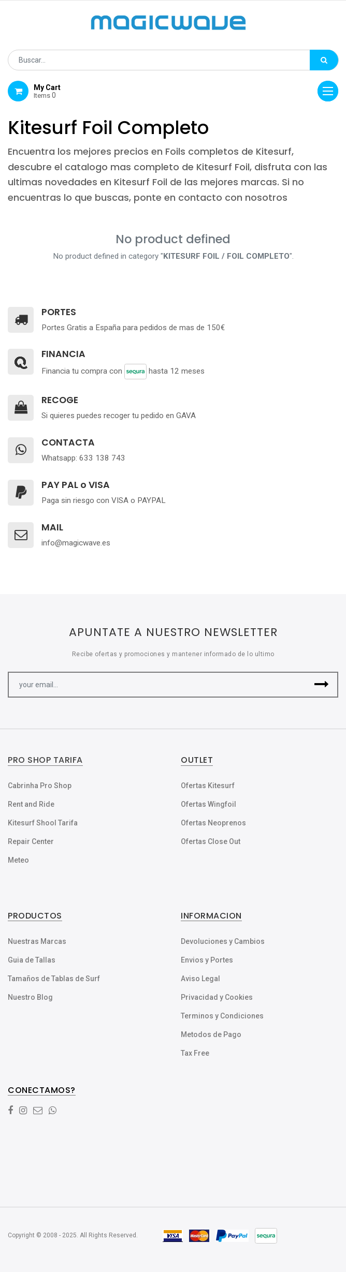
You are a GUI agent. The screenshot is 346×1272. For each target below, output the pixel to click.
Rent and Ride (31, 804)
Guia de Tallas (31, 960)
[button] (321, 685)
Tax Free (195, 1053)
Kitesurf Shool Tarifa (43, 823)
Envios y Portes (207, 960)
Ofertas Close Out (210, 841)
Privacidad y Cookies (217, 997)
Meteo (18, 860)
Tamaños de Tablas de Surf (54, 978)
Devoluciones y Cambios (223, 941)
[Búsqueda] (324, 60)
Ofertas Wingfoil (208, 804)
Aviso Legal (200, 978)
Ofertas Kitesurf (208, 785)
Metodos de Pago (211, 1034)
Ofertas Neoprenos (213, 823)
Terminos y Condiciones (222, 1016)
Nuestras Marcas (37, 941)
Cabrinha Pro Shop (39, 785)
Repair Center (31, 841)
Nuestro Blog (30, 997)
